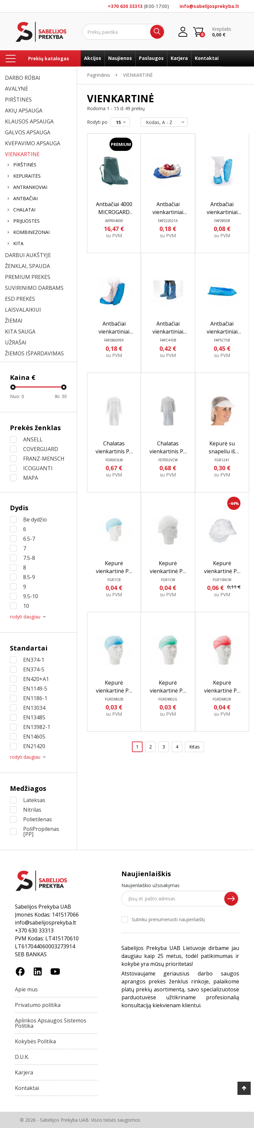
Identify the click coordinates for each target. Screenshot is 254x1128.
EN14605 (34, 736)
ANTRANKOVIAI (30, 187)
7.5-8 (29, 558)
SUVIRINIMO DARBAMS (34, 288)
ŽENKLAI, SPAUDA (27, 266)
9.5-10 (30, 596)
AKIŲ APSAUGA (23, 110)
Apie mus (26, 989)
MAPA (30, 477)
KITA (18, 243)
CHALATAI (24, 209)
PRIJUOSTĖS (26, 221)
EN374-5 (33, 669)
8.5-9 (29, 577)
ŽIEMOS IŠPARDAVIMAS (34, 353)
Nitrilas (32, 809)
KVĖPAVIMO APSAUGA (32, 143)
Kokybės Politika (35, 1041)
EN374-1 (33, 659)
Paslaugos (151, 58)
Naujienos (120, 58)
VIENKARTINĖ (22, 154)
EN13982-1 (36, 727)
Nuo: (17, 396)
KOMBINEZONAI (31, 232)
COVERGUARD (40, 449)
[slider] (13, 387)
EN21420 (34, 746)
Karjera (179, 58)
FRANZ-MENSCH (43, 458)
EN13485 (34, 717)
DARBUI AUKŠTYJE (28, 255)
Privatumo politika (38, 1005)
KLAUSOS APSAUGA (29, 121)
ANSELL (33, 439)
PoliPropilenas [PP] (41, 831)
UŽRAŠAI (15, 342)
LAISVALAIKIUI (23, 309)
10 (26, 606)
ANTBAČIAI (25, 198)
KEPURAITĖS (27, 176)
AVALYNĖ (16, 88)
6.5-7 (29, 538)
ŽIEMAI (13, 320)
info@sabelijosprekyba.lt (209, 6)
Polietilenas (37, 819)
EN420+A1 (36, 679)
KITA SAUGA (20, 331)
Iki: (61, 396)
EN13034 (34, 707)
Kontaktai (207, 58)
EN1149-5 (35, 688)
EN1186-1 (35, 698)
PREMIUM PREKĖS (27, 277)
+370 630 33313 (125, 6)
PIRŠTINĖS (18, 99)
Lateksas (34, 800)
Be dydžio (35, 519)
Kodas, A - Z (163, 122)
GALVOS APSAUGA (27, 132)
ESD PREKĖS (20, 298)
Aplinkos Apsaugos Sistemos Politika (50, 1023)
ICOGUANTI (38, 468)
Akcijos (92, 58)
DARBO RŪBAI (22, 77)
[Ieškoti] (123, 32)
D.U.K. (22, 1057)
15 (122, 122)
